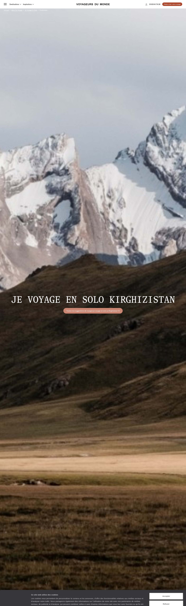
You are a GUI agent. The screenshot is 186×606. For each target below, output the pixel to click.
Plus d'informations (84, 594)
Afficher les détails (131, 601)
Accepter (166, 583)
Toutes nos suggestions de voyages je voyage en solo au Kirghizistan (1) (93, 311)
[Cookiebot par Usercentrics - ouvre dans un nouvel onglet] (15, 601)
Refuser (166, 591)
